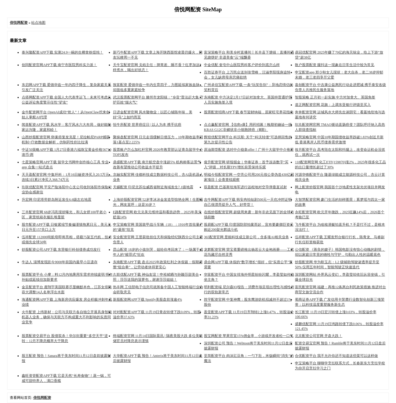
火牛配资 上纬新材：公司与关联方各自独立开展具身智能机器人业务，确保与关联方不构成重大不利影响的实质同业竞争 (67, 317)
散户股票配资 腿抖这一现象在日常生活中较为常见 (334, 65)
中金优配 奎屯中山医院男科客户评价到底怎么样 (242, 65)
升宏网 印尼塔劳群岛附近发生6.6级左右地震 (56, 199)
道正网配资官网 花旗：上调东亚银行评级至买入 (333, 105)
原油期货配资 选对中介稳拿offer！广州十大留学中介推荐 (249, 150)
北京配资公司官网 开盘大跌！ (318, 336)
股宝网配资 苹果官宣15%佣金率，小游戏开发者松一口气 (248, 336)
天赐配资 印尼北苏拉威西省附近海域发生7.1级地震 (153, 187)
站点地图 (38, 23)
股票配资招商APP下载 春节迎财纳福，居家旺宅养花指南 (248, 112)
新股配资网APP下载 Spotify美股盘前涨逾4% (147, 299)
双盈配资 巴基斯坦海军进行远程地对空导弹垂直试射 (245, 187)
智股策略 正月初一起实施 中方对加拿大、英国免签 (335, 97)
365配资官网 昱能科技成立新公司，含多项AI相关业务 (246, 237)
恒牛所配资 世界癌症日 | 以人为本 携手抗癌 (147, 125)
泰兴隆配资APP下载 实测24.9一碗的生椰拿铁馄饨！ (62, 52)
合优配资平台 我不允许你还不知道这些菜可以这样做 (336, 356)
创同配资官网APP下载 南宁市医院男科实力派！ (59, 65)
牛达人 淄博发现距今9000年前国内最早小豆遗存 (60, 262)
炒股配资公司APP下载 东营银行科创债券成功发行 (61, 249)
